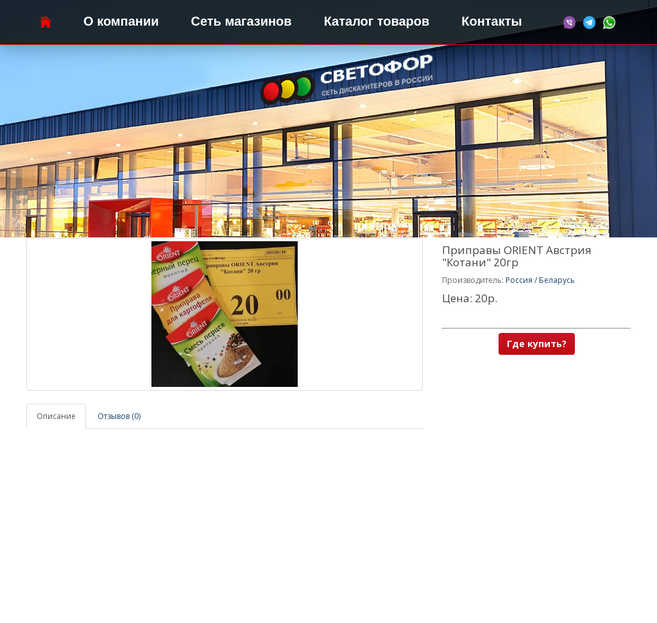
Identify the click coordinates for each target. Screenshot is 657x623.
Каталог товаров (377, 21)
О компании (120, 21)
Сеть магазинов (241, 21)
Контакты (491, 21)
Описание (56, 416)
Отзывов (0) (119, 416)
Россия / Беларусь (540, 280)
